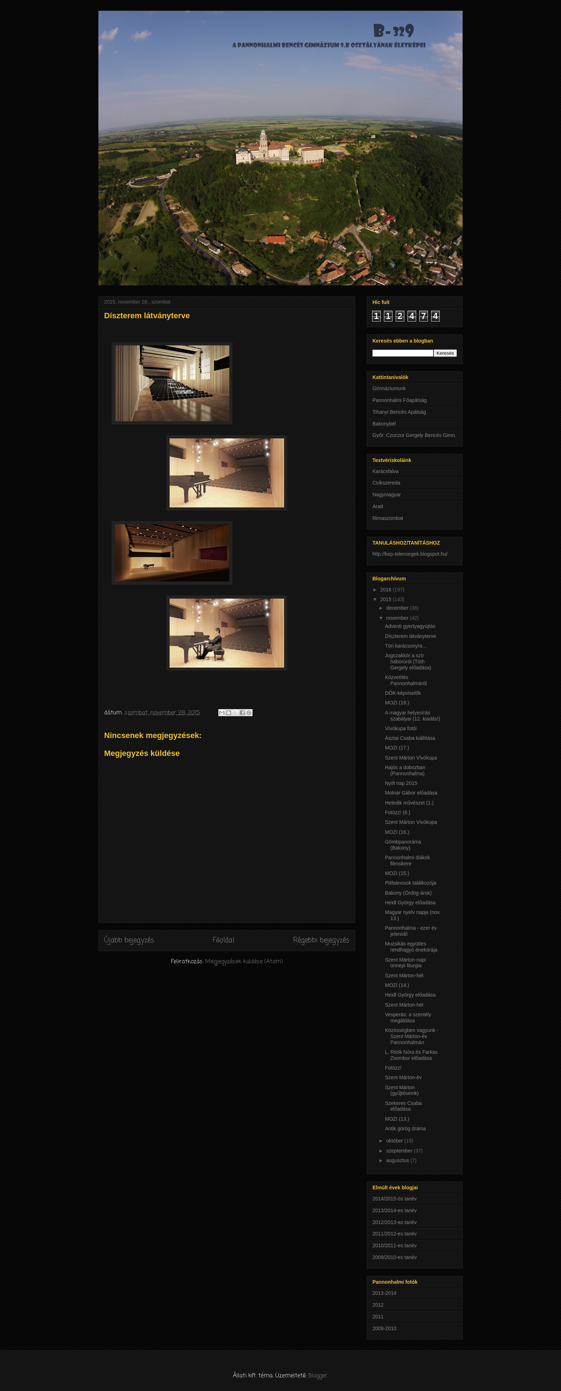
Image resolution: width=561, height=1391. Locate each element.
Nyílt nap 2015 (401, 783)
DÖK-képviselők (403, 693)
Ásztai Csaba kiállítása (410, 738)
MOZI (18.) (397, 703)
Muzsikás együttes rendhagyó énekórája (411, 947)
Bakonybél (384, 424)
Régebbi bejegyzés (321, 940)
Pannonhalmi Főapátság (399, 400)
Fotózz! (393, 1068)
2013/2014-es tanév (394, 1210)
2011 (378, 1316)
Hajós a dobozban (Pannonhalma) (405, 770)
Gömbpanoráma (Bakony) (403, 845)
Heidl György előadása (410, 902)
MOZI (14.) (397, 985)
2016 (386, 590)
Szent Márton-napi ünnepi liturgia (405, 963)
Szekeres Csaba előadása (403, 1106)
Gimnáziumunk (389, 388)
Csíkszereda (386, 483)
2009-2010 (384, 1328)
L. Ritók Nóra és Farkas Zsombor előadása (411, 1055)
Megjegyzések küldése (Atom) (244, 962)
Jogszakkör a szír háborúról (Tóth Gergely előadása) (408, 661)
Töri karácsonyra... (405, 646)
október (395, 1141)
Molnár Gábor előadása (411, 793)
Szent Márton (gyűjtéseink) (402, 1090)
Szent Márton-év (403, 1077)
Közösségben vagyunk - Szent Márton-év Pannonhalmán (411, 1036)
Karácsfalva (385, 471)
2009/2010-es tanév (394, 1257)
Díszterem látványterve (410, 636)
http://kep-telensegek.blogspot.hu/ (410, 554)
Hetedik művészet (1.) (409, 803)
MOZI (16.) (397, 832)
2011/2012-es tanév (394, 1234)
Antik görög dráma (405, 1128)
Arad (377, 506)
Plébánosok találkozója (410, 883)
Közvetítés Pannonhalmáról (406, 680)
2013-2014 (384, 1293)
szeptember (400, 1151)
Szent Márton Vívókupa (411, 758)
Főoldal (223, 940)
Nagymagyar (386, 494)
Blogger (317, 1376)
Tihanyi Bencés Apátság (399, 412)
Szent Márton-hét (404, 975)
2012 (378, 1305)
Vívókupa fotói (401, 728)
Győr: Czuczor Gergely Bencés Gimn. (414, 435)
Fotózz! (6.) (397, 812)
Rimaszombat (387, 518)
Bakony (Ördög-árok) (408, 893)
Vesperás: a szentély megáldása (408, 1017)
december (398, 608)
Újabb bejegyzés (129, 940)
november (398, 618)
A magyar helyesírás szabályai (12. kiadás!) (412, 716)
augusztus (398, 1160)
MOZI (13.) (397, 1119)
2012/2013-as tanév (394, 1222)
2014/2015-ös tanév (394, 1198)
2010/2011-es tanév (394, 1245)
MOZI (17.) (397, 748)
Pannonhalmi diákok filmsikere (407, 860)
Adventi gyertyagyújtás (410, 626)
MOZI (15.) (397, 873)
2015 (386, 599)
